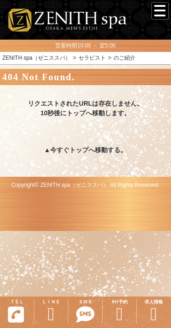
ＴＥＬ (16, 311)
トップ (78, 150)
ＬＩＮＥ (51, 311)
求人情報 (154, 311)
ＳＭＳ (85, 311)
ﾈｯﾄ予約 (119, 311)
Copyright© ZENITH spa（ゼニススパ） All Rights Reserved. (85, 185)
